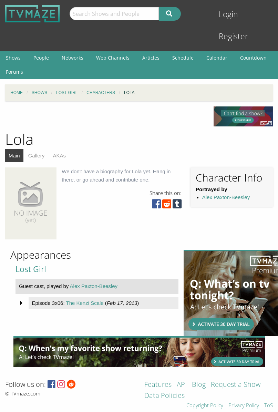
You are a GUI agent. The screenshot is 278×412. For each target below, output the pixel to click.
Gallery (36, 155)
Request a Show (235, 385)
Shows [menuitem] (13, 57)
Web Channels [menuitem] (113, 57)
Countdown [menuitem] (253, 57)
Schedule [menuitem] (183, 57)
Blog (199, 385)
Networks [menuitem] (72, 57)
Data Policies (164, 396)
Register (233, 36)
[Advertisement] (229, 293)
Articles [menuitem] (150, 57)
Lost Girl (31, 269)
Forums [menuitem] (14, 72)
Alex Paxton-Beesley (226, 197)
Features (158, 385)
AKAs (59, 155)
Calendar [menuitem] (216, 57)
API (182, 385)
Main (14, 155)
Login (228, 14)
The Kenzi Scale (84, 303)
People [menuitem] (41, 57)
